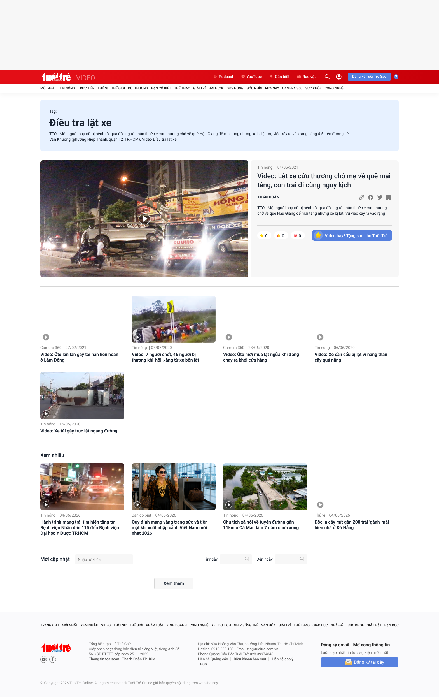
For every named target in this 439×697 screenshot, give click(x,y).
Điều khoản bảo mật (250, 659)
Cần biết (279, 77)
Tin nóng (67, 88)
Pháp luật (155, 625)
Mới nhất (48, 88)
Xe (213, 625)
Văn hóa (268, 625)
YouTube (251, 77)
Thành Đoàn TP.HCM (138, 659)
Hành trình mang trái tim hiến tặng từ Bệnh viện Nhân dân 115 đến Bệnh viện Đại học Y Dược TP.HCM (79, 527)
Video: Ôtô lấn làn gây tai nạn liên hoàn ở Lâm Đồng (79, 357)
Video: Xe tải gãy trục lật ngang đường (78, 431)
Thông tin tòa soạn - (105, 659)
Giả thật (374, 625)
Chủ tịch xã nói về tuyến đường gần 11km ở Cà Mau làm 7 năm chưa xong (261, 524)
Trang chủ (49, 625)
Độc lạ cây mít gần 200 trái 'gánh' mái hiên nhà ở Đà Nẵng (352, 524)
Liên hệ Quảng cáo (213, 659)
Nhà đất (338, 625)
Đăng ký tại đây (369, 662)
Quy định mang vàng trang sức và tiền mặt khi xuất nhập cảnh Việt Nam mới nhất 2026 (170, 527)
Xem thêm (174, 583)
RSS (203, 664)
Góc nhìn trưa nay (263, 88)
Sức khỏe (313, 88)
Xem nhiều (52, 455)
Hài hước (216, 88)
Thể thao (182, 88)
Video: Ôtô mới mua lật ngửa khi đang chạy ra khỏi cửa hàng (261, 357)
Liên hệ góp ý (282, 659)
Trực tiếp (86, 88)
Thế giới (118, 88)
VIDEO (85, 78)
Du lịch (224, 625)
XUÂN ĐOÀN (268, 197)
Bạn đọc (391, 625)
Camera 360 (292, 88)
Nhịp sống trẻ (246, 625)
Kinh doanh (177, 625)
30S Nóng (235, 88)
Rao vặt (306, 77)
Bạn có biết (161, 88)
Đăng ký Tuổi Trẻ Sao (369, 77)
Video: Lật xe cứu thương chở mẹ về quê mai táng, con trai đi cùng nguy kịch (324, 180)
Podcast (223, 77)
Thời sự (120, 625)
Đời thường (138, 88)
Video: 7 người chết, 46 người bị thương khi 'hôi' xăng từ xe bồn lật (165, 357)
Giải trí (199, 88)
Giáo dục (320, 625)
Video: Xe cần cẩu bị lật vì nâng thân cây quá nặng (351, 357)
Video (106, 625)
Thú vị (102, 88)
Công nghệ (334, 88)
